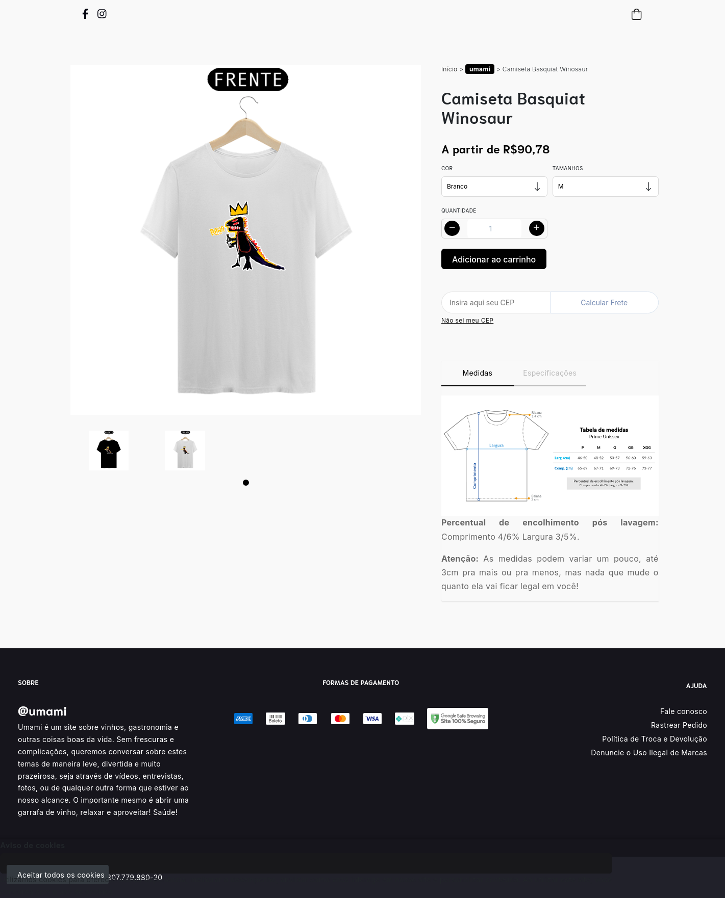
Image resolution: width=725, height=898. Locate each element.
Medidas (477, 372)
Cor (447, 168)
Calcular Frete (604, 302)
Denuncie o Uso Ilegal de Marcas (649, 752)
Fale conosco (683, 711)
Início (449, 69)
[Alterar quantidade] (494, 228)
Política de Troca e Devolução (654, 738)
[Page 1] (246, 483)
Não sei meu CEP (467, 320)
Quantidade (459, 210)
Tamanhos (568, 168)
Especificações (550, 372)
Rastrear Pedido (679, 725)
